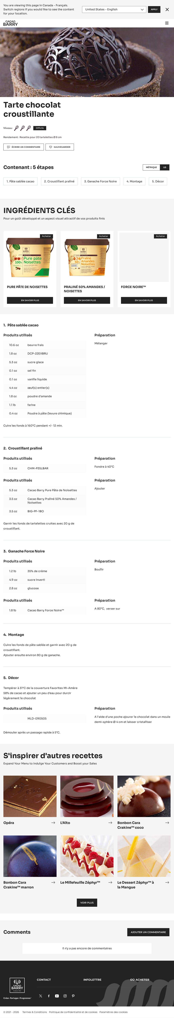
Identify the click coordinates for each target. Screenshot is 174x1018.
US (164, 167)
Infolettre (92, 979)
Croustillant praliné (60, 181)
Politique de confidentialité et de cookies (73, 1012)
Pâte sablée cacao (21, 181)
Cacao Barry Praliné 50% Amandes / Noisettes (52, 500)
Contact (44, 979)
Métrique (151, 167)
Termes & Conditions (34, 1012)
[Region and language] (114, 9)
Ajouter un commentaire (148, 932)
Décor (159, 181)
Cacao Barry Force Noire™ (46, 610)
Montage (136, 181)
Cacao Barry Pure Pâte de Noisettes (52, 490)
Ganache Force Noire (102, 181)
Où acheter (139, 979)
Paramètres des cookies (113, 1012)
